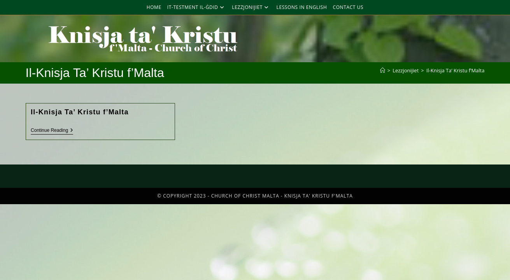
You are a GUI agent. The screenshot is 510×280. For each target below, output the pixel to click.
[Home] (382, 70)
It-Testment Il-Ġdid (196, 7)
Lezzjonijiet (251, 7)
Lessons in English (302, 7)
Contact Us (348, 7)
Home (154, 7)
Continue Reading (52, 130)
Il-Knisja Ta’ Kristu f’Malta (455, 70)
